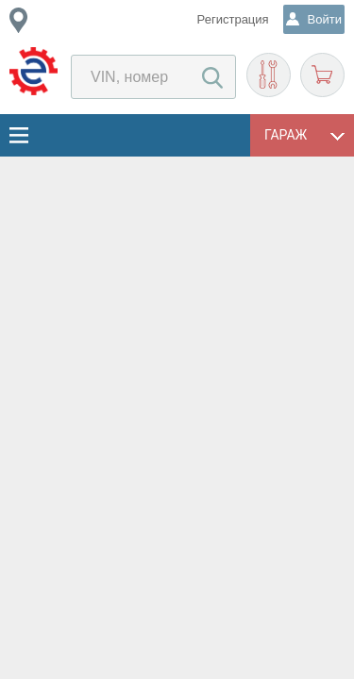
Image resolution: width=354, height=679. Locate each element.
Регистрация (233, 19)
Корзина (322, 75)
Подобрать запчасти (268, 75)
